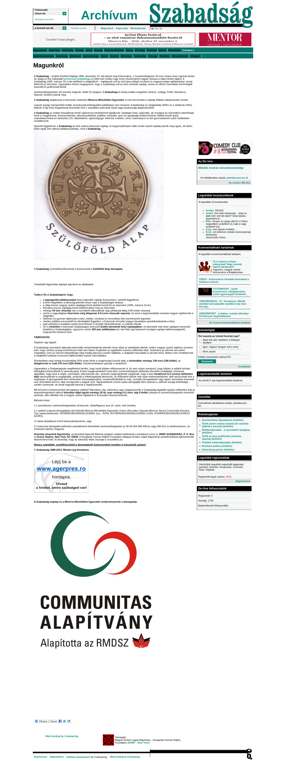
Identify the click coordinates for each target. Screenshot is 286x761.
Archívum (109, 15)
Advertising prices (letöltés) (218, 449)
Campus (188, 50)
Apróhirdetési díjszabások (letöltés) (222, 420)
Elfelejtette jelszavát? (44, 19)
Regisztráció (243, 481)
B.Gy (209, 232)
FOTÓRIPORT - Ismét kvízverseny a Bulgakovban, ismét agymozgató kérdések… (230, 291)
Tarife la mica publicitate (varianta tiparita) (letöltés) (221, 437)
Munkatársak (137, 28)
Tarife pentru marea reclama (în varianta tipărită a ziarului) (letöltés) (225, 425)
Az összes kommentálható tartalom (229, 322)
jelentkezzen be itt (237, 177)
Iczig (208, 229)
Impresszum (40, 757)
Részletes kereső (78, 28)
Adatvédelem (56, 757)
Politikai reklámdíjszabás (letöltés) (222, 442)
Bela (208, 221)
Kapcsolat (122, 28)
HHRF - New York (138, 742)
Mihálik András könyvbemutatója (221, 167)
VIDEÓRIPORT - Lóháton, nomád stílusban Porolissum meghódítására (224, 314)
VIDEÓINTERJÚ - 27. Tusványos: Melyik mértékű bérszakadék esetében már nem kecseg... (222, 304)
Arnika (209, 210)
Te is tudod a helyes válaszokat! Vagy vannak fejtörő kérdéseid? (227, 264)
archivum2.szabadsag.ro (78, 78)
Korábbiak (244, 366)
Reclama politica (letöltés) (217, 446)
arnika (209, 213)
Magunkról (107, 28)
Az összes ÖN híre (239, 182)
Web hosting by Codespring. (62, 736)
